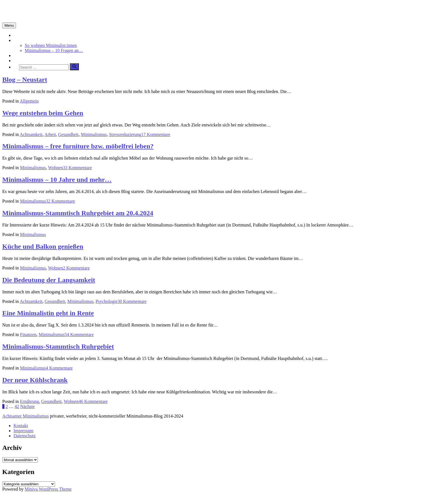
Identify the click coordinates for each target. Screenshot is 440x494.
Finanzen (28, 334)
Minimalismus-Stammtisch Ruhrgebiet (58, 346)
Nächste (27, 406)
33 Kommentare (77, 167)
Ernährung (29, 401)
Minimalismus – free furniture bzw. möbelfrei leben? (77, 146)
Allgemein (29, 101)
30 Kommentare (132, 301)
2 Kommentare (76, 268)
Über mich (23, 60)
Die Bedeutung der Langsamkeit (48, 280)
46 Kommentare (93, 401)
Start (17, 35)
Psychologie (106, 301)
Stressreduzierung (125, 134)
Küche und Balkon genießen (42, 246)
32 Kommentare (60, 201)
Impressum (23, 430)
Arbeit (50, 134)
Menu (9, 25)
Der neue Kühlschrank (35, 380)
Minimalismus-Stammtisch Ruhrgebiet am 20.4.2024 (77, 213)
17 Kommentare (155, 134)
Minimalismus (26, 40)
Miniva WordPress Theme (48, 489)
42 (17, 406)
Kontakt (20, 425)
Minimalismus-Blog (39, 11)
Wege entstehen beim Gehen (42, 113)
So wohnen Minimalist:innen (51, 45)
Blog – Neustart (24, 79)
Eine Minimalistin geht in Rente (48, 313)
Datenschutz (24, 435)
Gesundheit (68, 134)
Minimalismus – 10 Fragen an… (54, 50)
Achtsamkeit (24, 55)
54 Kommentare (79, 334)
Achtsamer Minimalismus (25, 416)
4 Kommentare (59, 368)
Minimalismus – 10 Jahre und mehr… (57, 179)
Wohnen (55, 167)
